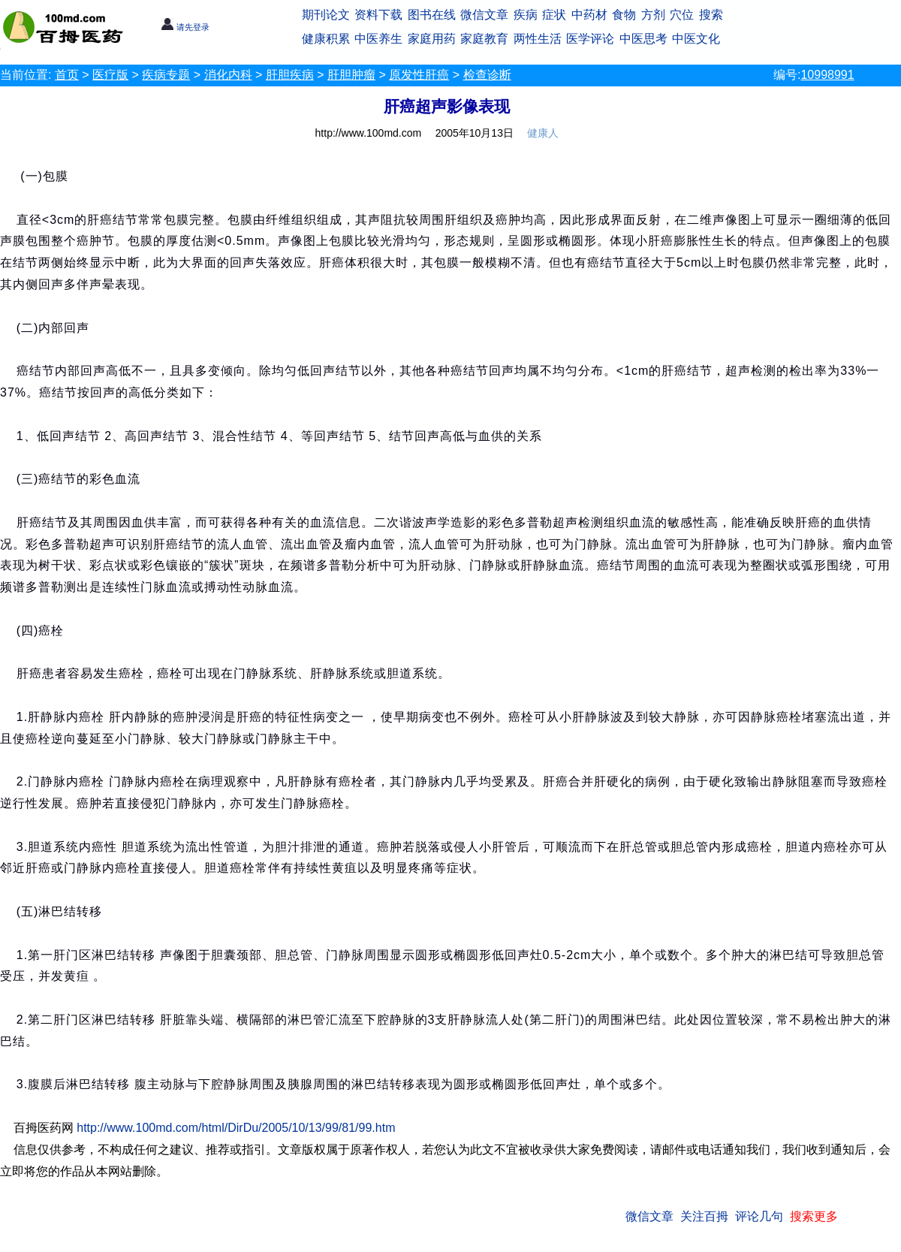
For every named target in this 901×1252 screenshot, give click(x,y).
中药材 (589, 14)
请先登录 (185, 27)
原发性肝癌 (419, 74)
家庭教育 (484, 38)
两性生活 (538, 38)
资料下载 (378, 14)
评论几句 (759, 1216)
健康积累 (326, 38)
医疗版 (110, 74)
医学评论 (590, 38)
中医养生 (378, 38)
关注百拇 (704, 1216)
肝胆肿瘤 (351, 74)
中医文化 (696, 38)
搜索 (711, 14)
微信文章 (484, 14)
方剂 (653, 14)
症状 (554, 14)
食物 (624, 14)
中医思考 (643, 38)
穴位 (682, 14)
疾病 (526, 14)
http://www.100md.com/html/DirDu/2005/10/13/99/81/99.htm (236, 1127)
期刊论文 (326, 14)
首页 (67, 74)
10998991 (827, 74)
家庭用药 (432, 38)
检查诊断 (487, 74)
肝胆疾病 (290, 74)
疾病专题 (166, 74)
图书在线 (432, 14)
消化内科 (228, 74)
